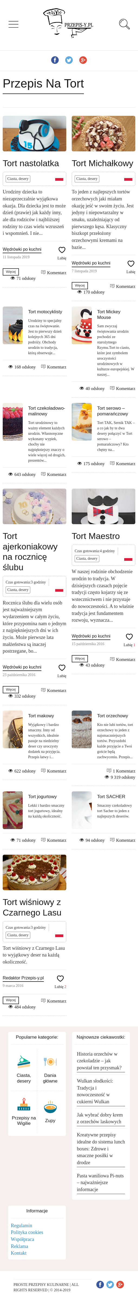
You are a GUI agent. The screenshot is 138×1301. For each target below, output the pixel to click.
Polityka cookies (27, 1232)
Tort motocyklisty (45, 311)
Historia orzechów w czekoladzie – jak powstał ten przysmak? (99, 1060)
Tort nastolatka (31, 163)
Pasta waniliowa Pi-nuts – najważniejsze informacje (100, 1182)
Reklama (19, 1246)
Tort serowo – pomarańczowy (112, 411)
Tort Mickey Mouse (108, 314)
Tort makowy (41, 715)
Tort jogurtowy (42, 796)
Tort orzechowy (112, 715)
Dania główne (50, 1078)
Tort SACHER (111, 796)
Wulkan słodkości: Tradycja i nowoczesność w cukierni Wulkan (95, 1091)
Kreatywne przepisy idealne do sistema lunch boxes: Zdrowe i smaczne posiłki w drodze (101, 1148)
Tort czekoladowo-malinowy (46, 411)
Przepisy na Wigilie (24, 1120)
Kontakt (19, 1253)
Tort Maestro (96, 536)
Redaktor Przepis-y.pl (23, 978)
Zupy (50, 1120)
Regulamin (21, 1225)
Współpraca (22, 1239)
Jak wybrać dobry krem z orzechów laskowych (100, 1118)
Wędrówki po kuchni (22, 249)
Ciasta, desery (18, 179)
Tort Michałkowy (102, 163)
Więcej (11, 272)
